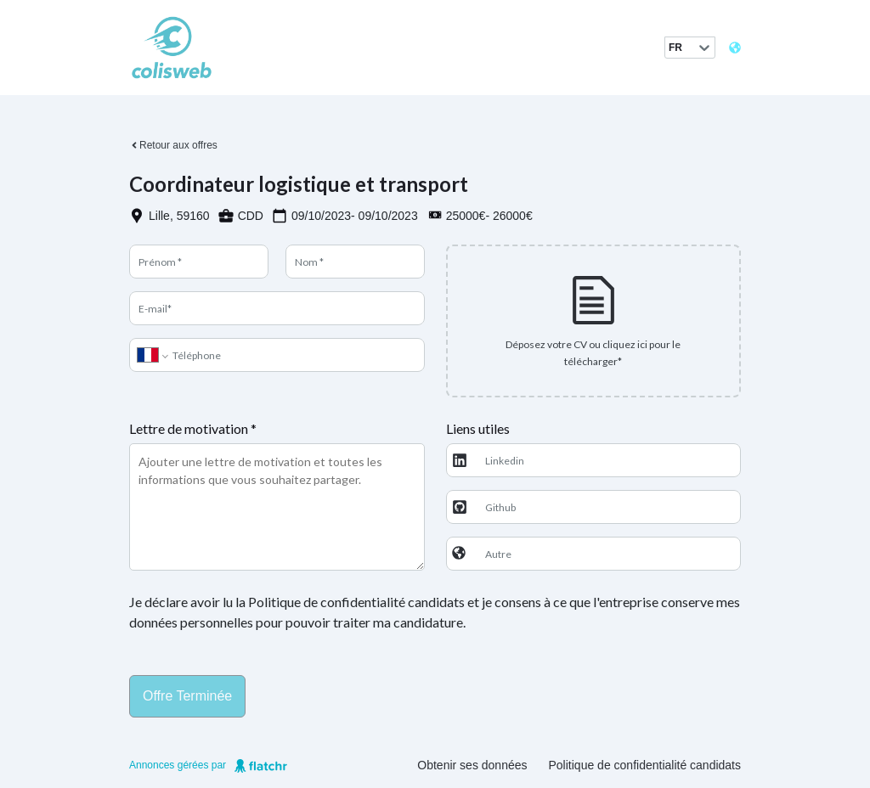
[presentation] (594, 321)
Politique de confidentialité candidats (645, 765)
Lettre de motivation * (193, 428)
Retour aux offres (173, 145)
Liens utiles (478, 428)
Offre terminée (187, 696)
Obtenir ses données (472, 765)
